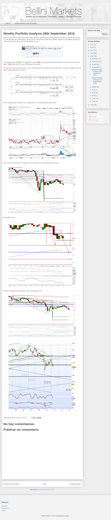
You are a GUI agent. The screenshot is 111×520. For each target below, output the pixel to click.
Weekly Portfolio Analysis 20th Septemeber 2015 (97, 80)
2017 (92, 50)
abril (93, 95)
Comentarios (94, 120)
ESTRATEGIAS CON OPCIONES (26, 24)
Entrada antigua (75, 484)
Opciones (4, 506)
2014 (92, 105)
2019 (92, 44)
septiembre (96, 67)
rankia (3, 510)
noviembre (95, 61)
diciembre (95, 58)
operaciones (5, 508)
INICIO (8, 24)
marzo (94, 98)
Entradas (93, 117)
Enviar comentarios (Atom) (46, 489)
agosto (94, 87)
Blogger (66, 516)
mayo (94, 92)
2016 (92, 53)
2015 (92, 56)
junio (93, 90)
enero (94, 101)
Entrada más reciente (11, 484)
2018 (92, 47)
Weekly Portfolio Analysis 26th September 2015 (97, 72)
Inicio (44, 484)
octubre (94, 64)
